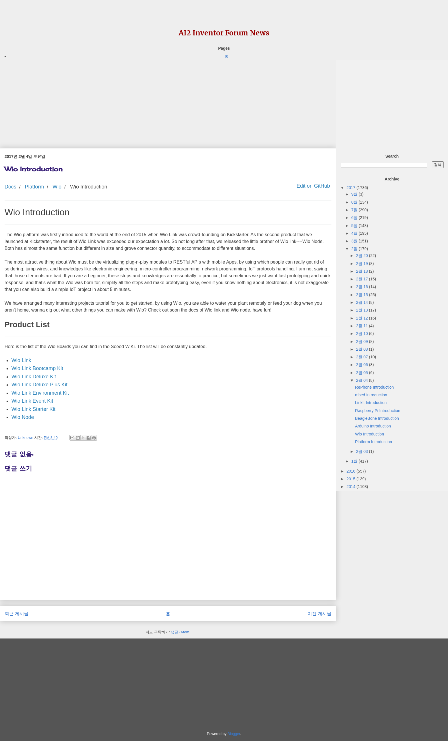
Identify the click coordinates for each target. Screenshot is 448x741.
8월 (355, 202)
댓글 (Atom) (181, 632)
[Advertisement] (168, 100)
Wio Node (22, 417)
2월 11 (362, 326)
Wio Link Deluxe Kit (33, 376)
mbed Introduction (371, 395)
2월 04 (362, 380)
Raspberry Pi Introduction (377, 410)
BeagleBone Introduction (377, 418)
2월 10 (362, 333)
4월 (355, 233)
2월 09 (362, 341)
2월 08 (362, 349)
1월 (355, 461)
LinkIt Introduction (371, 402)
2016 (352, 471)
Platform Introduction (373, 441)
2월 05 (362, 372)
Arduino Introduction (373, 426)
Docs (10, 187)
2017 (352, 187)
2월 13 (362, 310)
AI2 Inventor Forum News (224, 33)
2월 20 (362, 255)
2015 (352, 479)
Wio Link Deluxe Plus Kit (39, 384)
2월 (355, 248)
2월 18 (362, 271)
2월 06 (362, 364)
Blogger (233, 734)
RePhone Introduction (374, 387)
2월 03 (362, 451)
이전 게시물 (319, 613)
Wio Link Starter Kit (33, 409)
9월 (355, 194)
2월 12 (362, 318)
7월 (355, 210)
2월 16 (362, 286)
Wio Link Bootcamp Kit (37, 368)
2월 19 (362, 263)
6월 (355, 217)
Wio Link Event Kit (32, 401)
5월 (355, 225)
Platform (34, 187)
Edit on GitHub (312, 186)
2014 (352, 486)
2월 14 (362, 302)
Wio (57, 187)
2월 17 (362, 279)
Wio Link (21, 360)
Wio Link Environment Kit (40, 393)
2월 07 (362, 357)
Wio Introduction (369, 434)
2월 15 (362, 294)
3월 (355, 241)
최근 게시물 (17, 613)
